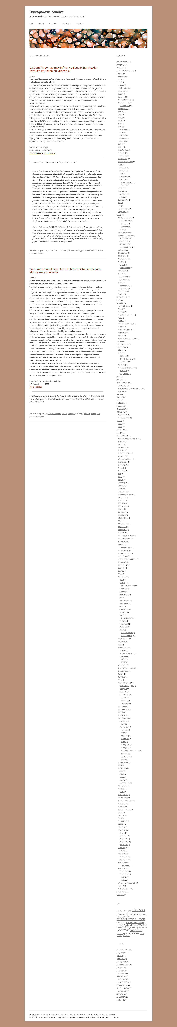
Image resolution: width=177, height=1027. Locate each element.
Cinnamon (122, 465)
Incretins (120, 379)
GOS (121, 777)
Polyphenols (122, 718)
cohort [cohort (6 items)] (136, 914)
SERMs (120, 273)
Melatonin (123, 362)
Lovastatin (123, 288)
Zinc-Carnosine (126, 636)
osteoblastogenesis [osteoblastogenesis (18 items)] (127, 927)
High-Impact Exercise (126, 315)
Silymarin (121, 806)
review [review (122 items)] (135, 933)
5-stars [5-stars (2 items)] (128, 910)
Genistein (124, 703)
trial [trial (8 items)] (124, 935)
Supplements (121, 435)
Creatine (121, 485)
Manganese (124, 603)
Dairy (120, 117)
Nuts (120, 165)
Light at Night (122, 385)
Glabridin (124, 736)
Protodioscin (123, 795)
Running (121, 326)
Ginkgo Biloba (123, 518)
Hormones (121, 347)
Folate (122, 833)
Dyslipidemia (121, 297)
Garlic (120, 144)
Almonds (123, 167)
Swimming (122, 332)
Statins (120, 282)
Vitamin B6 (124, 845)
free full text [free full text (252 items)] (125, 919)
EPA (122, 662)
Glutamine (122, 527)
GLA (119, 521)
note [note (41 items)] (140, 925)
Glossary (53, 23)
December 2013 (122, 982)
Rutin (123, 759)
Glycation (120, 341)
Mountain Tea (123, 639)
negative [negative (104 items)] (127, 925)
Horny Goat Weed (124, 538)
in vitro (93, 414)
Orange (122, 141)
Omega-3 (121, 650)
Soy (119, 203)
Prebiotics (121, 768)
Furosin (124, 724)
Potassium (123, 609)
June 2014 (120, 970)
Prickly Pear (122, 786)
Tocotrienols (124, 865)
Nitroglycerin (123, 259)
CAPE (122, 792)
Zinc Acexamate (127, 633)
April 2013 (120, 1000)
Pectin (120, 680)
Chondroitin (122, 462)
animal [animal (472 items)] (128, 913)
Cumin (120, 488)
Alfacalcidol (124, 856)
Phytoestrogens (124, 683)
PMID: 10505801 (36, 387)
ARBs (121, 229)
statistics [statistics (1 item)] (119, 936)
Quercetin (124, 756)
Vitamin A (121, 827)
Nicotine (120, 397)
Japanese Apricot (124, 553)
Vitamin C (71, 251)
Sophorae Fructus (124, 809)
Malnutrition (122, 159)
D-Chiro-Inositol (125, 547)
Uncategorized (122, 892)
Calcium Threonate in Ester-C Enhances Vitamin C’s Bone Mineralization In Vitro (65, 270)
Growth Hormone (126, 359)
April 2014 (120, 976)
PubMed (120, 406)
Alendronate (124, 238)
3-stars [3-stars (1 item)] (119, 910)
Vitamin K (121, 868)
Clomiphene (124, 276)
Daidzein (124, 700)
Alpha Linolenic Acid (127, 653)
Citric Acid (121, 471)
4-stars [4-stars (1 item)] (124, 910)
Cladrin (123, 697)
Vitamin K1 (124, 871)
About (41, 23)
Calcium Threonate (54, 251)
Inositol (121, 544)
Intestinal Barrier (123, 382)
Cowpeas (123, 156)
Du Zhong (121, 497)
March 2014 (121, 979)
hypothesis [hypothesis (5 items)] (121, 922)
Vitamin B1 (124, 839)
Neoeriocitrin (123, 647)
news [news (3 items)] (135, 925)
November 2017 (122, 950)
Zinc (121, 630)
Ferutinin (123, 692)
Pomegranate (123, 762)
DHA (123, 659)
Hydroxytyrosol (127, 182)
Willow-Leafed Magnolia (127, 883)
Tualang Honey (123, 209)
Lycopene (121, 568)
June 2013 (120, 997)
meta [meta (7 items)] (119, 925)
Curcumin (121, 491)
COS (121, 771)
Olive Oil (123, 179)
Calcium (122, 583)
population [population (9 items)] (142, 927)
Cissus (120, 468)
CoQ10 (120, 480)
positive (32, 416)
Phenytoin (122, 271)
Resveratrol (122, 798)
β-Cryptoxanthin (124, 889)
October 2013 (122, 985)
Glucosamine (123, 524)
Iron (121, 597)
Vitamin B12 (124, 842)
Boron (122, 580)
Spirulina (121, 812)
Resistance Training (125, 324)
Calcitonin (121, 250)
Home (32, 23)
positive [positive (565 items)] (123, 930)
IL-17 (118, 376)
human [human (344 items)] (139, 919)
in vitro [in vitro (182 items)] (131, 922)
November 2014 (122, 964)
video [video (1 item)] (128, 936)
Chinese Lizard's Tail (125, 459)
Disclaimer (66, 23)
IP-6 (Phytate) (123, 550)
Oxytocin (121, 365)
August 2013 (121, 991)
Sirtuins (119, 421)
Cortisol (119, 73)
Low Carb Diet (125, 106)
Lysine (120, 571)
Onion (120, 188)
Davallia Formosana (125, 494)
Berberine (121, 447)
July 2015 (120, 956)
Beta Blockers (123, 232)
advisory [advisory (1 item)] (119, 914)
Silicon (122, 615)
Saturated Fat (123, 200)
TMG (120, 818)
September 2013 (123, 988)
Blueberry (123, 129)
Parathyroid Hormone (126, 368)
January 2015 (121, 962)
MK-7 (123, 880)
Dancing (121, 312)
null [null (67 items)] (145, 925)
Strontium (123, 624)
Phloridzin (125, 753)
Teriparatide (124, 374)
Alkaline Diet (122, 88)
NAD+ (119, 394)
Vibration (120, 895)
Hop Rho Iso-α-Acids (125, 535)
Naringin (124, 747)
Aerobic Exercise (124, 306)
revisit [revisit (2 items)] (142, 934)
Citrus (122, 132)
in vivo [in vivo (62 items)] (140, 922)
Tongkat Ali (122, 821)
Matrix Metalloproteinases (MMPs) (129, 388)
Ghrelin (121, 350)
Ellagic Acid (124, 721)
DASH (120, 120)
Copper (122, 591)
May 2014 (120, 973)
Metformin (122, 256)
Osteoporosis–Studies (47, 12)
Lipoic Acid (122, 565)
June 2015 (120, 959)
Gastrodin (121, 512)
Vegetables (122, 212)
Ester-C (64, 251)
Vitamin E (121, 862)
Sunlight (120, 432)
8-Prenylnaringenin (127, 686)
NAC (119, 644)
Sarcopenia (121, 409)
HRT (119, 353)
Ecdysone (121, 500)
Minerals (121, 577)
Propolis (121, 789)
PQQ (120, 765)
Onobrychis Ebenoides (126, 668)
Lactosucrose (124, 783)
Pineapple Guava (124, 709)
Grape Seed (122, 530)
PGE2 (119, 400)
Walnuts (123, 170)
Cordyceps (122, 482)
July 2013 (120, 994)
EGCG (123, 733)
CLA (119, 474)
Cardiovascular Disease (125, 70)
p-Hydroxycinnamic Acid (130, 750)
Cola (119, 114)
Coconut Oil (122, 109)
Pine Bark (121, 706)
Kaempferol (122, 556)
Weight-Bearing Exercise (127, 338)
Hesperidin (125, 739)
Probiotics (120, 403)
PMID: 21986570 (36, 153)
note (98, 414)
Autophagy (121, 64)
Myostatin (120, 391)
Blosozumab (122, 415)
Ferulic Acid (122, 506)
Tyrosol (124, 185)
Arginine (121, 441)
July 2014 (120, 967)
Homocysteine (122, 344)
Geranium (121, 515)
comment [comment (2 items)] (143, 914)
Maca (120, 574)
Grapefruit (123, 138)
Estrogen (123, 356)
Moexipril (124, 226)
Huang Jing (122, 541)
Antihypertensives (125, 218)
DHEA (119, 79)
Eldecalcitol (124, 859)
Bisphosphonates (124, 235)
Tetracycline (122, 291)
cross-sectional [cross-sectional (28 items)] (125, 916)
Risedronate (124, 244)
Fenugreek (122, 503)
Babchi (120, 444)
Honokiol (121, 533)
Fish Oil (122, 656)
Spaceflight (121, 429)
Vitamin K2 (124, 874)
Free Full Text (50, 153)
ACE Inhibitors (125, 220)
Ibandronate (124, 241)
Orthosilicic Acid (127, 618)
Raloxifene (123, 279)
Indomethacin (125, 268)
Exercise (120, 303)
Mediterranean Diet (125, 162)
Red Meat (123, 194)
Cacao (120, 94)
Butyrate (121, 450)
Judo (120, 318)
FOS (121, 774)
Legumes (121, 153)
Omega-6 (121, 665)
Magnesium (124, 600)
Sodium (122, 621)
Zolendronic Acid (126, 247)
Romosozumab (123, 418)
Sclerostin (120, 412)
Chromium (124, 588)
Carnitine (121, 456)
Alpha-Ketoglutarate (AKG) (127, 438)
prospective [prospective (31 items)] (136, 930)
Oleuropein (124, 176)
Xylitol (120, 886)
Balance (119, 67)
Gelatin (120, 147)
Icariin (123, 742)
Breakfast (121, 91)
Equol (119, 300)
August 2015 (121, 953)
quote (32, 253)
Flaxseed (121, 509)
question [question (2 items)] (120, 934)
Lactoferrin (122, 562)
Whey (122, 197)
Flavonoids (124, 727)
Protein (121, 191)
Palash (120, 674)
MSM (122, 606)
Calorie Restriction (125, 100)
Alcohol (121, 85)
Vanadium (123, 627)
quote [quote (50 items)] (126, 933)
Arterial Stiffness (123, 61)
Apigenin (124, 730)
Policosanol (122, 715)
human (102, 251)
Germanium (124, 594)
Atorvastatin (124, 285)
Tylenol (121, 294)
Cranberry (123, 135)
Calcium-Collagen (124, 453)
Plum (120, 712)
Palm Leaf (121, 677)
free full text (95, 251)
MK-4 (123, 877)
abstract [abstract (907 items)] (138, 909)
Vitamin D (121, 853)
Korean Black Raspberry (127, 559)
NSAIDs (121, 262)
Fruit (120, 126)
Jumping (121, 321)
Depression (121, 76)
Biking (120, 309)
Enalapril (124, 223)
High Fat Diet (123, 150)
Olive (120, 173)
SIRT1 (120, 424)
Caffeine (121, 97)
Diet (118, 82)
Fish (119, 123)
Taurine (121, 815)
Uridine (121, 824)
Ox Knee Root (123, 671)
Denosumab (122, 253)
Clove (120, 477)
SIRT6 (120, 427)
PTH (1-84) (123, 371)
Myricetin (121, 641)
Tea (119, 206)
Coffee (120, 112)
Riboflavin (123, 836)
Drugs (119, 215)
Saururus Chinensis (125, 800)
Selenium (123, 612)
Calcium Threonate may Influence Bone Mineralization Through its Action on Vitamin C (64, 69)
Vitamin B (121, 830)
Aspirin (122, 265)
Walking (121, 335)
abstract (87, 251)
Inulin (122, 780)
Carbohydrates (123, 103)
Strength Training (124, 329)
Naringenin (125, 745)
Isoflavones (124, 694)
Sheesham (122, 803)
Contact (79, 23)
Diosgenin (123, 689)
